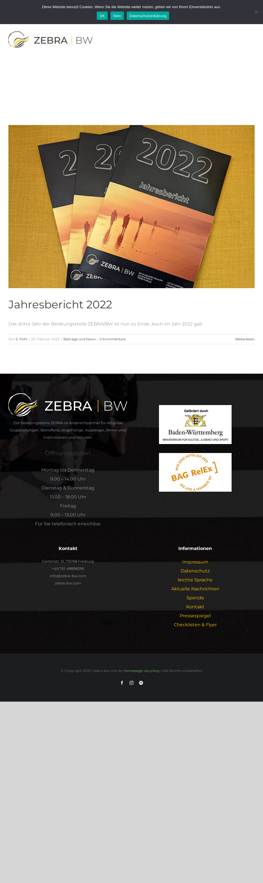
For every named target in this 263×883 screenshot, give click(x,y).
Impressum (195, 562)
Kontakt (195, 606)
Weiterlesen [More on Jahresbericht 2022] (245, 339)
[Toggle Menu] (251, 40)
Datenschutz (195, 571)
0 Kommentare (113, 339)
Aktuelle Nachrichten (195, 588)
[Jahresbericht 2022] (131, 206)
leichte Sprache (195, 579)
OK (102, 16)
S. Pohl (21, 339)
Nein (117, 16)
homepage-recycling (141, 671)
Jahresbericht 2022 (60, 304)
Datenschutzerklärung (148, 16)
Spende (195, 597)
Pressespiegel (195, 615)
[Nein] (256, 12)
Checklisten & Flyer (195, 624)
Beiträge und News (79, 339)
